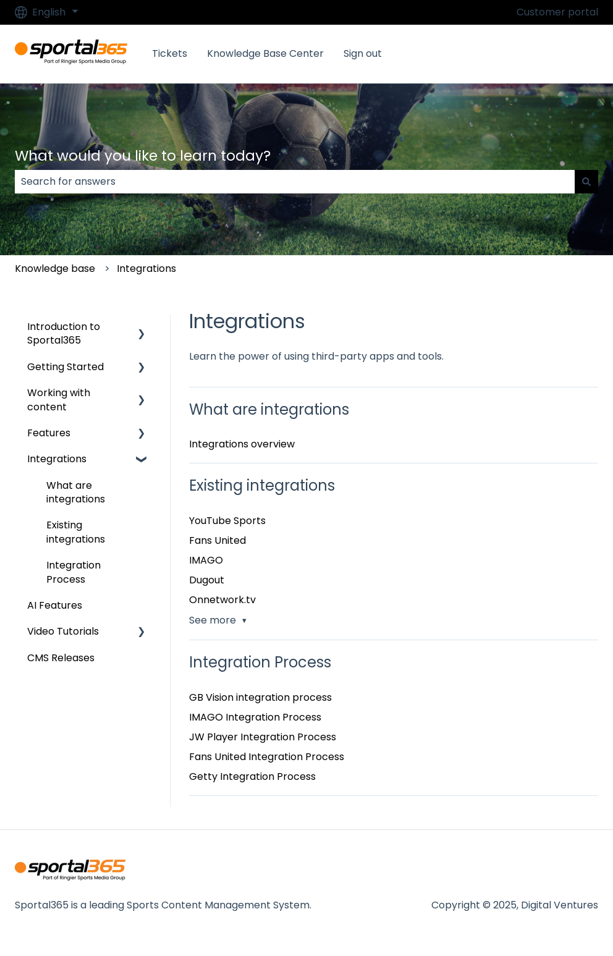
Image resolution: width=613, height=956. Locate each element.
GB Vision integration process (260, 697)
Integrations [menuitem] (57, 459)
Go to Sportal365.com (532, 53)
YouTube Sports (227, 521)
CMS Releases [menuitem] (61, 658)
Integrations (146, 268)
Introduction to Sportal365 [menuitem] (63, 333)
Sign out (363, 54)
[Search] (586, 181)
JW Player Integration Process (262, 737)
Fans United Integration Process (266, 757)
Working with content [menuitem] (58, 399)
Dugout (206, 580)
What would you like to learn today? (143, 156)
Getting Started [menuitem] (65, 367)
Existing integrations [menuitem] (75, 532)
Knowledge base (55, 268)
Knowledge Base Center (265, 54)
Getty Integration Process (252, 776)
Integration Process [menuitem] (73, 572)
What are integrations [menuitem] (75, 492)
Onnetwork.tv (222, 600)
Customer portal (557, 12)
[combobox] (295, 181)
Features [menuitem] (48, 433)
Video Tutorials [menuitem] (63, 631)
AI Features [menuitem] (54, 605)
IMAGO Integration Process (255, 717)
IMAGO (206, 560)
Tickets (169, 54)
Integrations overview (242, 444)
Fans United (217, 540)
